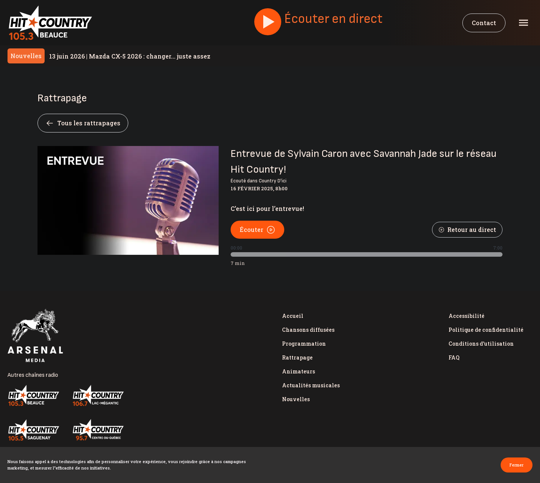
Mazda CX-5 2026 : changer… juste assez (129, 56)
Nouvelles (296, 399)
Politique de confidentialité (486, 329)
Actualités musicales (311, 385)
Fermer (517, 465)
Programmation (304, 343)
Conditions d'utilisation (481, 343)
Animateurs (298, 371)
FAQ (453, 357)
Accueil (292, 315)
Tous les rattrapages (82, 123)
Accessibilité (466, 315)
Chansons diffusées (308, 329)
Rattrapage (297, 357)
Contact (484, 23)
